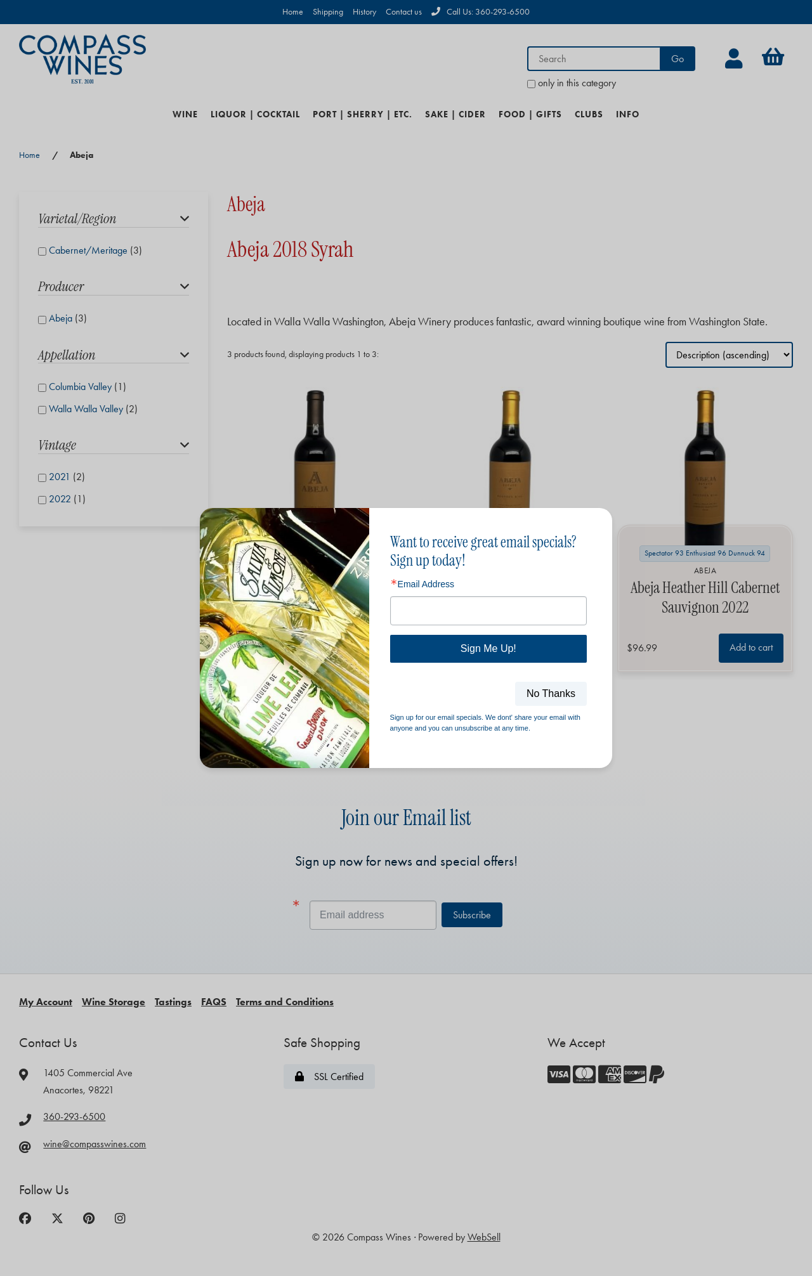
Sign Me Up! (488, 648)
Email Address (426, 584)
